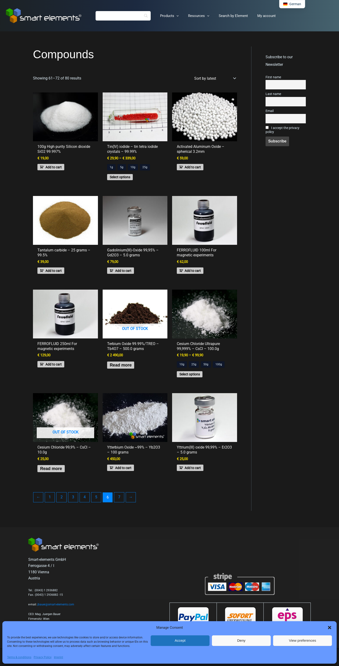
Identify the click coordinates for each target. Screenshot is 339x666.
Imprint (58, 657)
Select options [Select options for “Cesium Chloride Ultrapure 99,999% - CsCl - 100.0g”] (192, 378)
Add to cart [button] (56, 168)
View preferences (302, 640)
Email (270, 111)
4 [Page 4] (83, 504)
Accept (180, 640)
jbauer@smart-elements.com (55, 604)
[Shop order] (214, 78)
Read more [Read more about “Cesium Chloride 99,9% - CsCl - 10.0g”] (54, 474)
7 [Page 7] (117, 504)
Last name (273, 94)
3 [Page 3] (72, 504)
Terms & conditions (19, 657)
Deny (241, 640)
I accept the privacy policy (282, 130)
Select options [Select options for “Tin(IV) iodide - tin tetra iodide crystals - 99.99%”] (122, 178)
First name (273, 77)
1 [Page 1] (49, 504)
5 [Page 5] (95, 504)
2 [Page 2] (61, 504)
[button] (329, 627)
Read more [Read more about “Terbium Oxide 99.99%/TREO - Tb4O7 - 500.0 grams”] (124, 369)
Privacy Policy (43, 657)
